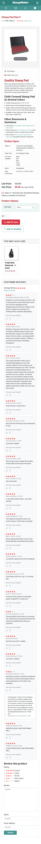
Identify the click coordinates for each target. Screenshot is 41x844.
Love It (13, 771)
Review (6, 785)
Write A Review (9, 291)
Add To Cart (11, 222)
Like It (12, 773)
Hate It (13, 781)
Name (6, 815)
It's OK (12, 776)
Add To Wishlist (12, 229)
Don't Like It (15, 778)
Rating (6, 767)
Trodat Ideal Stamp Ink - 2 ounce (10, 265)
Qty (3, 216)
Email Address (9, 823)
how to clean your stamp (24, 130)
